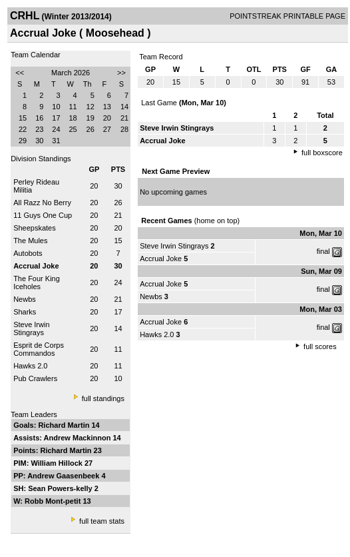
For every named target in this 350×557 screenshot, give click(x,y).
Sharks (24, 312)
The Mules (30, 241)
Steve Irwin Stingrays (31, 328)
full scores (320, 346)
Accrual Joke (161, 259)
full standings (103, 398)
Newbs (24, 299)
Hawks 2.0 (30, 366)
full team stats (101, 521)
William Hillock (58, 463)
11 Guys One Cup (42, 215)
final (323, 251)
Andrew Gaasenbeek (64, 476)
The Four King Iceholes (36, 282)
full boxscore (322, 153)
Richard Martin (64, 425)
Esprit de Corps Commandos (38, 349)
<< (19, 73)
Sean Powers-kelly (61, 488)
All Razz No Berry (42, 203)
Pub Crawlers (35, 378)
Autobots (27, 253)
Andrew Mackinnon (78, 438)
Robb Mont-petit (54, 501)
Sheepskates (34, 228)
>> (121, 73)
